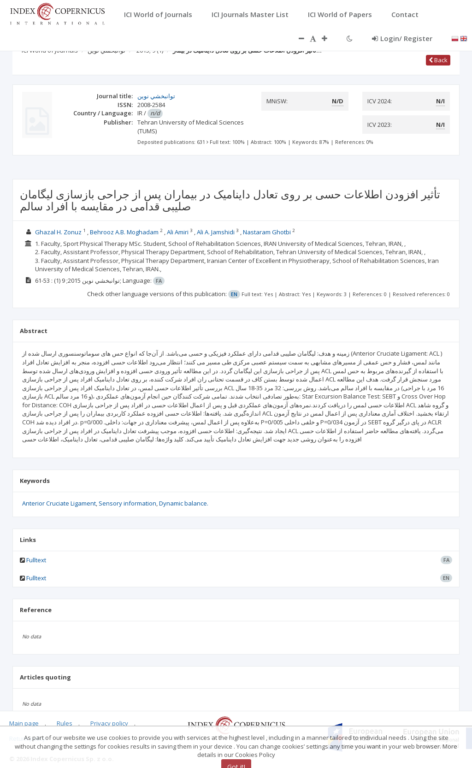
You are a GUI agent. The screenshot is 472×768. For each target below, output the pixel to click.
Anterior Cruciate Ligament (59, 503)
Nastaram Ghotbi (267, 232)
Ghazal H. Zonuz (58, 232)
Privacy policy (109, 723)
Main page (24, 723)
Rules (64, 723)
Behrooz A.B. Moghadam (124, 232)
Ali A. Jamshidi (216, 232)
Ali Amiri (178, 232)
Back (438, 60)
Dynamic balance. (183, 503)
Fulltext (36, 560)
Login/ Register (402, 38)
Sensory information (127, 503)
